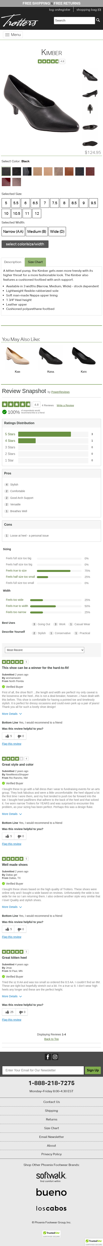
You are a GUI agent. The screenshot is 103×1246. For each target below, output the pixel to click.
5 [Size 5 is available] (6, 203)
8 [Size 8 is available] (64, 203)
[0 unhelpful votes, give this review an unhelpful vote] (20, 736)
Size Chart (51, 1128)
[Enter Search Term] (74, 20)
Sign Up (93, 1070)
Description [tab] (12, 262)
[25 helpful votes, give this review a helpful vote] (9, 1012)
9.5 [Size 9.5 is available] (93, 203)
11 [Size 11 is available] (27, 213)
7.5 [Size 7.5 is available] (54, 203)
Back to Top (51, 1039)
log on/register (60, 10)
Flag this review (11, 743)
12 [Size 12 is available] (37, 213)
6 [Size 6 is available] (25, 203)
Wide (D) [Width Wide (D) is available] (57, 231)
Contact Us (51, 1102)
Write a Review (65, 405)
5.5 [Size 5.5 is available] (15, 203)
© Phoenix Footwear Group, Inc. (51, 1222)
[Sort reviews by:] (44, 650)
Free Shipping (36, 3)
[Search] (98, 20)
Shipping (51, 1110)
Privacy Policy (51, 1154)
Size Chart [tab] (35, 262)
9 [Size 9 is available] (84, 203)
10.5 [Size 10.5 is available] (16, 213)
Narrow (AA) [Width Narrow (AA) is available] (13, 231)
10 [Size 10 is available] (6, 213)
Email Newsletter (51, 1137)
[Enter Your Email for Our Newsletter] (43, 1070)
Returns (51, 1119)
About (51, 1145)
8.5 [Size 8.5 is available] (74, 203)
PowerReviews (60, 392)
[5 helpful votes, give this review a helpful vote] (8, 736)
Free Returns (67, 3)
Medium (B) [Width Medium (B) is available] (36, 231)
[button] (94, 1242)
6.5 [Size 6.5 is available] (35, 203)
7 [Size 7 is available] (45, 203)
